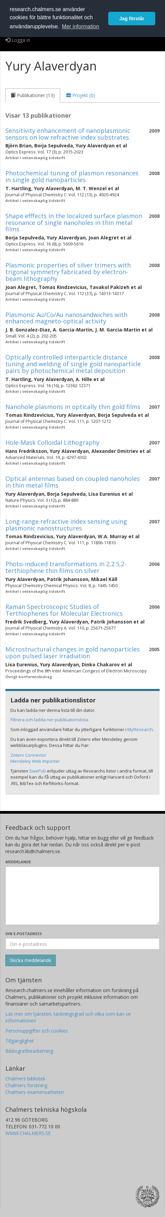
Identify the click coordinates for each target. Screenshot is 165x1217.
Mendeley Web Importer (35, 761)
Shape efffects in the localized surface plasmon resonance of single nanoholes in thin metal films (73, 222)
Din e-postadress (23, 933)
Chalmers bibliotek (25, 1078)
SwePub (37, 771)
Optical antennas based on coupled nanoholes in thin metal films (72, 481)
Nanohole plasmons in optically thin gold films (72, 407)
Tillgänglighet (19, 1041)
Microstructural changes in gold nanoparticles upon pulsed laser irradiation (72, 652)
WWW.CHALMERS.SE (28, 1133)
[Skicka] (30, 960)
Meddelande (18, 861)
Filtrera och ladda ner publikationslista (49, 720)
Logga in (17, 40)
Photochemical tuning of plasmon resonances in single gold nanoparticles (71, 176)
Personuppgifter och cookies (36, 1030)
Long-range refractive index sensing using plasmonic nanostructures (66, 524)
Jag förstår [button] (131, 18)
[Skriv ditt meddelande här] (82, 895)
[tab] (32, 95)
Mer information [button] (80, 26)
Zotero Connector (28, 755)
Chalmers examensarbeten (34, 1092)
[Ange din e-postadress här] (82, 944)
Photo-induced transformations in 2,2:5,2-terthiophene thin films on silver (65, 567)
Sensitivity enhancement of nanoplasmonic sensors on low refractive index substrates (67, 133)
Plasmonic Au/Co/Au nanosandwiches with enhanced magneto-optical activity (66, 318)
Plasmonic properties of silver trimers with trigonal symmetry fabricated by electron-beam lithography (68, 272)
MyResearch (140, 729)
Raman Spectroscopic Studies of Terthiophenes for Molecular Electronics (64, 610)
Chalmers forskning (26, 1085)
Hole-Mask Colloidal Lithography (52, 442)
